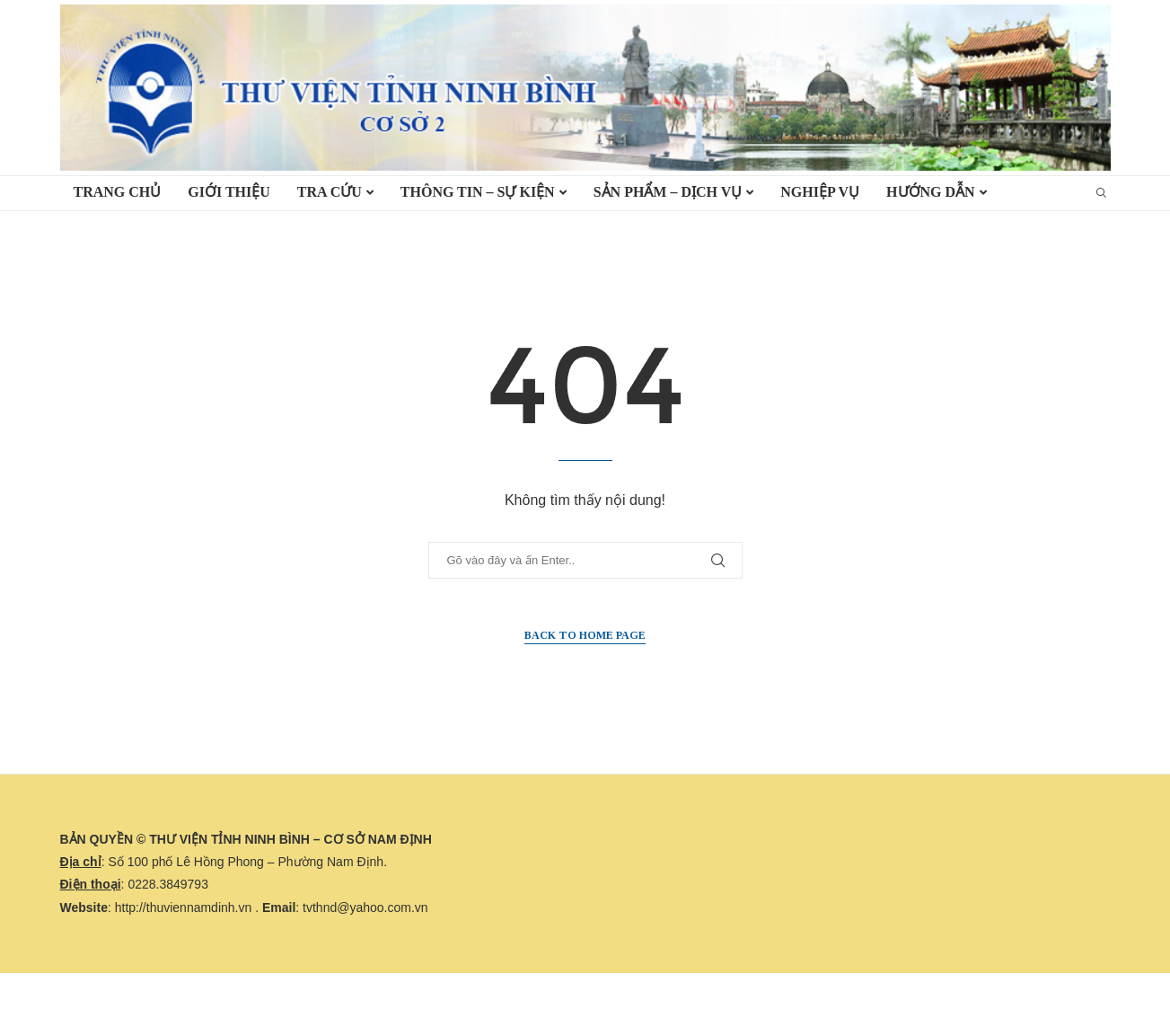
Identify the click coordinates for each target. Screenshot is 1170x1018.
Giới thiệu (229, 191)
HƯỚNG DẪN (930, 191)
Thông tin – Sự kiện (477, 191)
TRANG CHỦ (118, 191)
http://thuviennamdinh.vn (183, 907)
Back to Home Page (585, 635)
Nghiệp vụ (819, 191)
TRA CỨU (329, 191)
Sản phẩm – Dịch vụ (668, 191)
